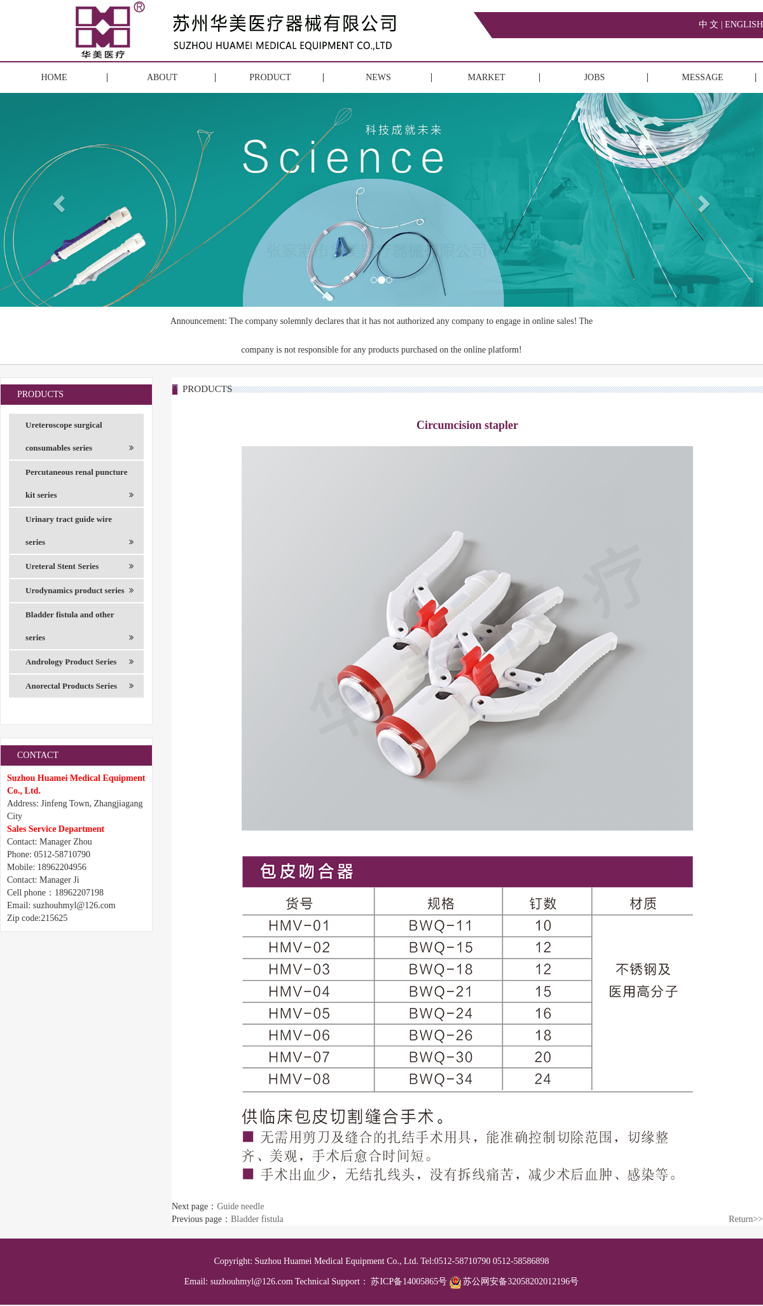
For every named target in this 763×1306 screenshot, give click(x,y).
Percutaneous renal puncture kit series (79, 487)
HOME (54, 77)
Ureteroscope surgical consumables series (79, 440)
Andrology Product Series (79, 661)
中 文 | (712, 24)
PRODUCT (270, 77)
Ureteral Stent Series (79, 566)
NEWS (378, 77)
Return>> (746, 1219)
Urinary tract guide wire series (79, 534)
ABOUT (162, 77)
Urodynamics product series (79, 590)
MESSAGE (702, 77)
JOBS (594, 77)
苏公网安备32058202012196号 (514, 1281)
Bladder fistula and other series (79, 629)
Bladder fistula (257, 1219)
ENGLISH (744, 24)
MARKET (486, 77)
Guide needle (240, 1206)
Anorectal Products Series (79, 686)
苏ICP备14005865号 (409, 1281)
